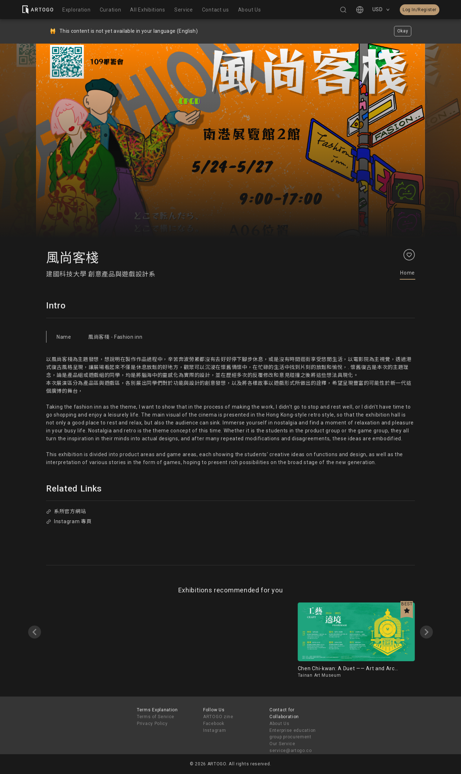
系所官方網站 (66, 511)
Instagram (214, 730)
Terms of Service (155, 716)
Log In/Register (420, 9)
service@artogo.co (290, 750)
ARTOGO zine (218, 716)
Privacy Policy (152, 723)
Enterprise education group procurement (292, 734)
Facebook (213, 723)
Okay (402, 31)
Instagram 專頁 (68, 521)
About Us (279, 723)
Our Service (282, 743)
